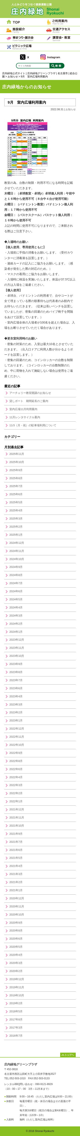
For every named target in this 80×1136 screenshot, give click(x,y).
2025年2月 (16, 526)
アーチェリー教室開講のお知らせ (30, 393)
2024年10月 (16, 559)
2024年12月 (16, 542)
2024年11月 (16, 551)
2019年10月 (16, 995)
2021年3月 (16, 874)
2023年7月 (16, 680)
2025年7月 (16, 486)
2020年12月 (16, 898)
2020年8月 (16, 930)
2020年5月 (16, 946)
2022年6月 (16, 769)
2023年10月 (16, 655)
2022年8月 (16, 761)
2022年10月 (16, 744)
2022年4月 (16, 777)
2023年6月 (16, 688)
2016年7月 (16, 1035)
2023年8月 (16, 672)
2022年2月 (16, 793)
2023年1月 (16, 720)
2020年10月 (16, 914)
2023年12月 (16, 639)
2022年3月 (16, 785)
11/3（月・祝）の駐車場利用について (32, 425)
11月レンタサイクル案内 (24, 417)
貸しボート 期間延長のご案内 (28, 401)
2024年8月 (16, 575)
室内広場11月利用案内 (23, 409)
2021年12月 (16, 809)
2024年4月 (16, 607)
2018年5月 (16, 1011)
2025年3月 (16, 518)
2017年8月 (16, 1019)
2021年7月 (16, 841)
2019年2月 (16, 1003)
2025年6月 (16, 494)
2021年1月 (16, 890)
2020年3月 (16, 963)
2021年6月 (16, 850)
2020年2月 (16, 971)
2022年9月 (16, 752)
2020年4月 (16, 954)
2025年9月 (16, 470)
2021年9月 (16, 833)
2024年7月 (16, 583)
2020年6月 (16, 938)
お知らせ (70, 109)
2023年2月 (16, 712)
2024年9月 (16, 567)
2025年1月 (16, 534)
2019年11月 (16, 987)
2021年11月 (16, 817)
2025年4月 (16, 510)
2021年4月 (16, 866)
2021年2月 (16, 882)
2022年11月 (16, 736)
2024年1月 (16, 631)
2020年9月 (16, 922)
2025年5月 (16, 502)
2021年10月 (16, 825)
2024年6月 (16, 591)
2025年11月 (16, 454)
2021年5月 (16, 857)
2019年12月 (16, 979)
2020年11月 (16, 906)
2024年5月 (16, 599)
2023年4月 (16, 696)
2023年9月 (16, 664)
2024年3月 (16, 615)
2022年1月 (16, 801)
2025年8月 (16, 478)
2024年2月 (16, 623)
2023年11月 (16, 647)
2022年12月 (16, 728)
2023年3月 (16, 704)
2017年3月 (16, 1027)
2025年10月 (16, 462)
